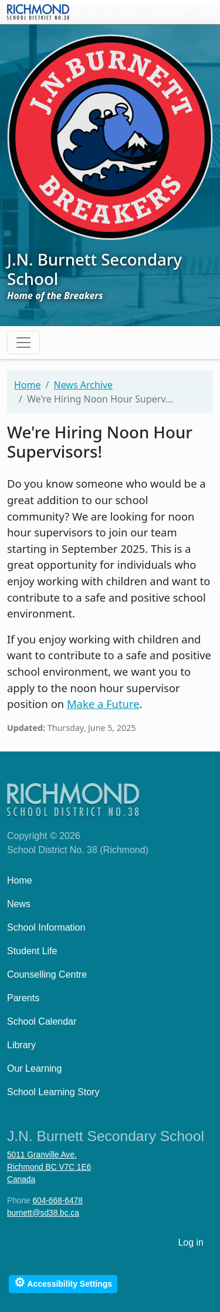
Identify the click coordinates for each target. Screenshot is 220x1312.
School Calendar (41, 1021)
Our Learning (34, 1068)
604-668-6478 (57, 1200)
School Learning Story (53, 1092)
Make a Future (103, 703)
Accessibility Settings (63, 1282)
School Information (46, 927)
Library (21, 1045)
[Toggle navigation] (23, 342)
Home (27, 384)
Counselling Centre (47, 974)
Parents (23, 998)
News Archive (83, 384)
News (19, 904)
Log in (191, 1242)
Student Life (32, 951)
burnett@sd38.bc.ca (43, 1213)
